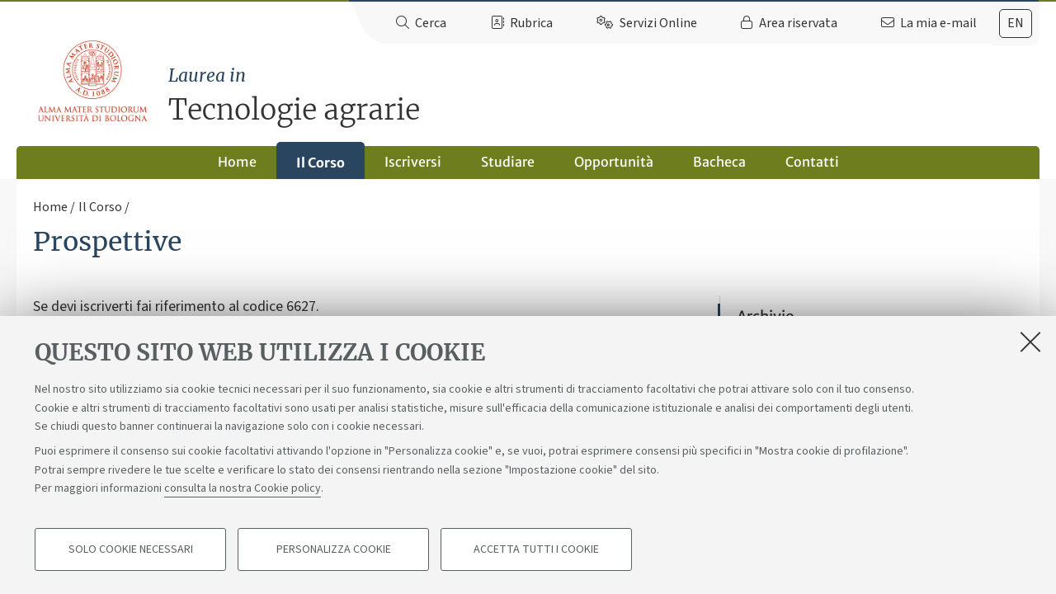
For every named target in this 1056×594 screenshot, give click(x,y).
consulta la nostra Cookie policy (242, 488)
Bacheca (719, 161)
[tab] (1015, 23)
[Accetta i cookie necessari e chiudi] (1030, 341)
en (1015, 23)
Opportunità (613, 161)
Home (237, 161)
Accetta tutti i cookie (536, 549)
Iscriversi (412, 161)
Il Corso (320, 162)
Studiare (508, 161)
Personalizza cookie (333, 549)
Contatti (812, 161)
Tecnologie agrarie (604, 95)
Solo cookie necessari (130, 549)
